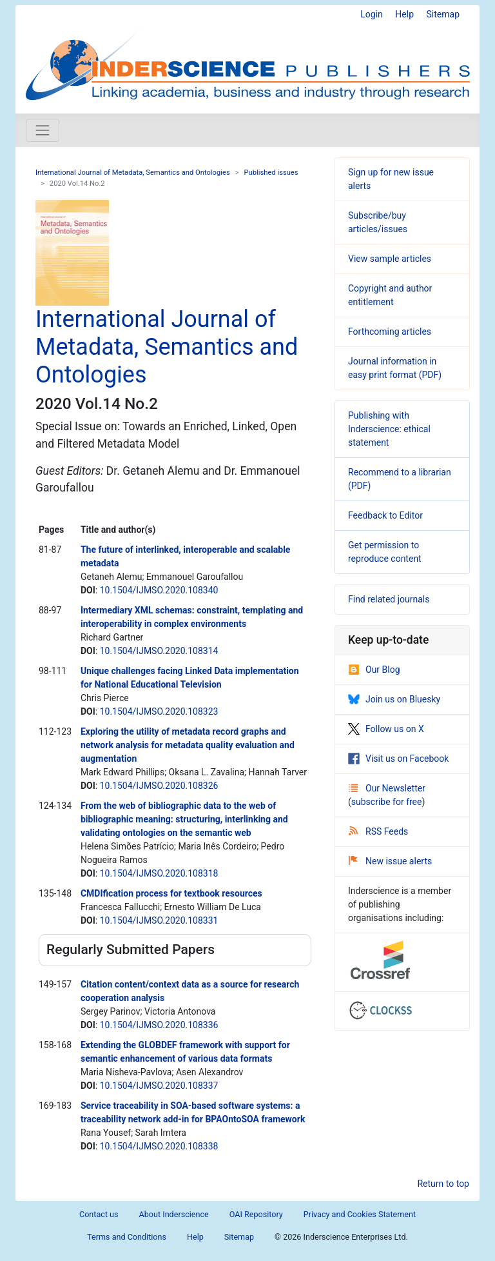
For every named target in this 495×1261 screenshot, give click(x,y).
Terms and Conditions (126, 1237)
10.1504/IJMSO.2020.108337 (159, 1085)
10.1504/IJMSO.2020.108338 (159, 1146)
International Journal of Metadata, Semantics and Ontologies (132, 172)
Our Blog (374, 669)
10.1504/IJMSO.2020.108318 (159, 873)
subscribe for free (386, 802)
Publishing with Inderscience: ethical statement (389, 429)
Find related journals (388, 599)
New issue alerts (390, 861)
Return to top (443, 1183)
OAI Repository (256, 1214)
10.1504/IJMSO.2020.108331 (159, 920)
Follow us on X (386, 729)
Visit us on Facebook (398, 758)
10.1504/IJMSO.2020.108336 (159, 1025)
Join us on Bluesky (394, 699)
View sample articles (389, 258)
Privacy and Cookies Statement (360, 1214)
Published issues (271, 172)
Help (404, 14)
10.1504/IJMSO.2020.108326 (159, 785)
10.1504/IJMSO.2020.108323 (159, 711)
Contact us (99, 1214)
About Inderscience (174, 1214)
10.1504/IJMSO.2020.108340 (159, 590)
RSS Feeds (378, 831)
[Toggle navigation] (42, 130)
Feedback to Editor (385, 515)
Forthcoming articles (389, 331)
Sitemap (443, 14)
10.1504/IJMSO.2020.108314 (159, 651)
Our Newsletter (387, 788)
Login (371, 14)
